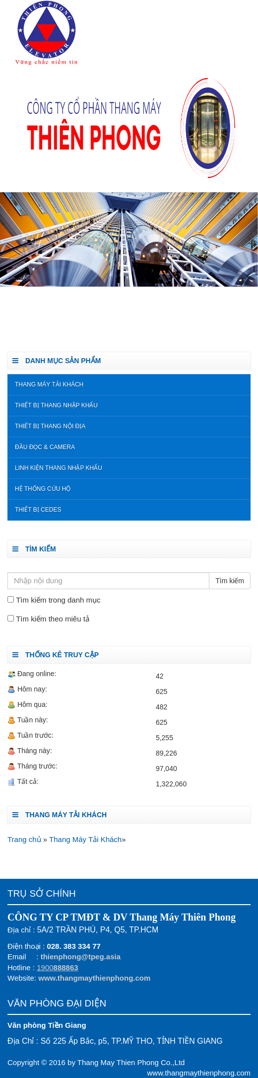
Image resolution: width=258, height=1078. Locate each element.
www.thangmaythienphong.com (94, 978)
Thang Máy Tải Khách (49, 384)
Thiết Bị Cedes (38, 509)
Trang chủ (25, 839)
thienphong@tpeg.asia (81, 956)
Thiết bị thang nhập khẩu (56, 405)
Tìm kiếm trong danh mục (58, 600)
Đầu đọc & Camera (45, 447)
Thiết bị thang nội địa (50, 426)
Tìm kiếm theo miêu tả (52, 619)
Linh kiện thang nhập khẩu (58, 467)
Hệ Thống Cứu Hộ (42, 488)
